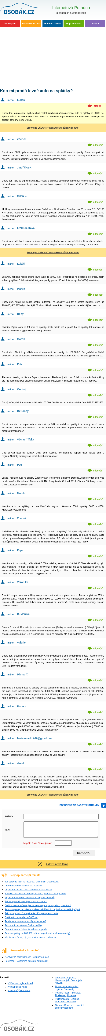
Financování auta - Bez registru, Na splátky (66, 987)
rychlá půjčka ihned (17, 987)
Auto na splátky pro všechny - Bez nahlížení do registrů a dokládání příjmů (42, 909)
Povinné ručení (52, 23)
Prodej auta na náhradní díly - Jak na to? (25, 921)
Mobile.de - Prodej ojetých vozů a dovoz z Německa (31, 937)
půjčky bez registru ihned (20, 983)
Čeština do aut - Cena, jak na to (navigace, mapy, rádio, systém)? (38, 905)
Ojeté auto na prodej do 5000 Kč (21, 917)
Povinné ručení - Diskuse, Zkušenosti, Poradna (68, 994)
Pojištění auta (73, 23)
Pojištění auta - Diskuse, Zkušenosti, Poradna (67, 1000)
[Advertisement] (53, 56)
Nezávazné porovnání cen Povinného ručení (27, 957)
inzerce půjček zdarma (19, 990)
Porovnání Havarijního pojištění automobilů (26, 961)
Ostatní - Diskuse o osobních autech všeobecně (69, 1006)
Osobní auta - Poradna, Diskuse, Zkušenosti (23, 9)
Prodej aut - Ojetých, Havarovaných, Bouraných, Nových (68, 980)
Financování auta (31, 23)
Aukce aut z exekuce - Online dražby (23, 925)
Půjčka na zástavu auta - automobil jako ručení (28, 889)
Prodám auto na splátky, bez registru (23, 885)
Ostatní (95, 23)
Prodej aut (10, 23)
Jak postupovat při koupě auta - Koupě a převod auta (31, 913)
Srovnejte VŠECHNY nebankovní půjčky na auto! (53, 128)
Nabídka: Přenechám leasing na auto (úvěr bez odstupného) (35, 893)
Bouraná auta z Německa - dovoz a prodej (26, 929)
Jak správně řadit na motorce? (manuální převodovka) (32, 881)
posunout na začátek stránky (79, 805)
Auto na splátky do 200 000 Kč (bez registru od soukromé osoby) (37, 933)
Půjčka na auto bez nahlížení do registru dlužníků (29, 897)
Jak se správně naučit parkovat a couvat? (26, 901)
